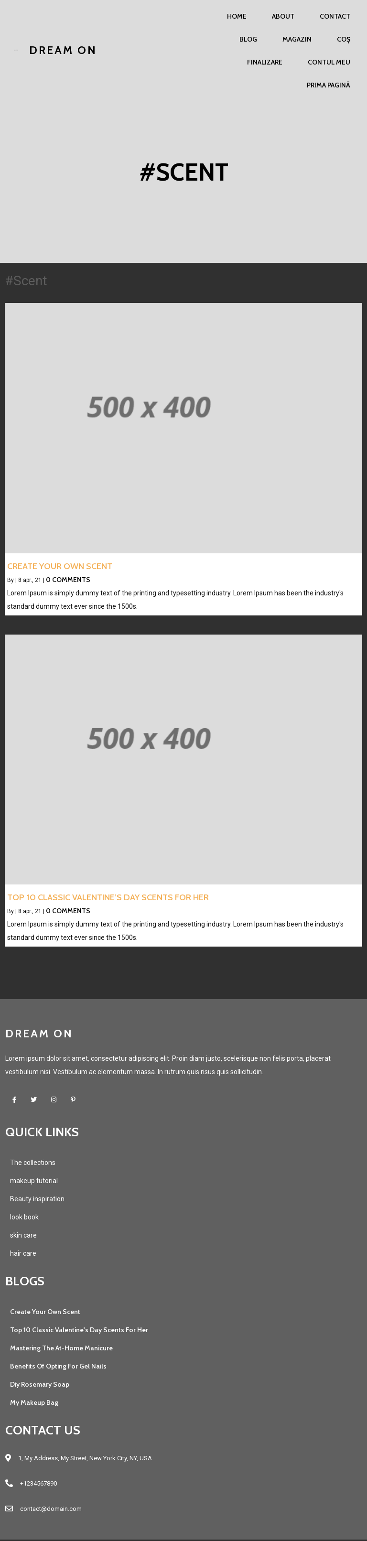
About (283, 16)
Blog (248, 39)
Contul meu (329, 62)
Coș (343, 39)
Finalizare (264, 62)
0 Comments (68, 580)
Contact (335, 16)
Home (237, 16)
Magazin (297, 39)
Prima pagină (328, 85)
